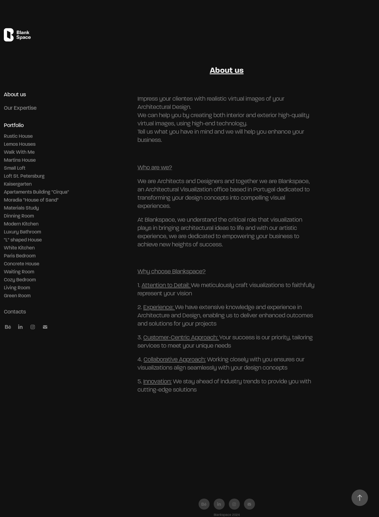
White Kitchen (19, 248)
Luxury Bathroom (22, 232)
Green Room (17, 296)
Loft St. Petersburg (24, 176)
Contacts (15, 312)
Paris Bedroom (19, 256)
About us (15, 94)
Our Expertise (20, 108)
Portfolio (14, 125)
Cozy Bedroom (20, 280)
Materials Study (21, 208)
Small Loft (14, 168)
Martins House (20, 160)
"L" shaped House (23, 240)
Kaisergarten (18, 184)
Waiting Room (19, 272)
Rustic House (18, 136)
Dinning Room (19, 216)
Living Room (17, 288)
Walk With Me (19, 152)
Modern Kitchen (21, 224)
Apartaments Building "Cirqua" (36, 192)
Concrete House (21, 264)
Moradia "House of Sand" (31, 200)
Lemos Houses (19, 144)
